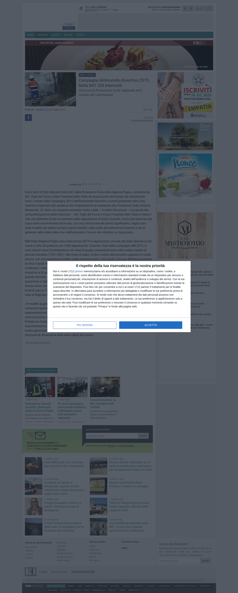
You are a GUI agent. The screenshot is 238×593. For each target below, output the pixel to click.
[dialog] (119, 296)
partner (79, 271)
